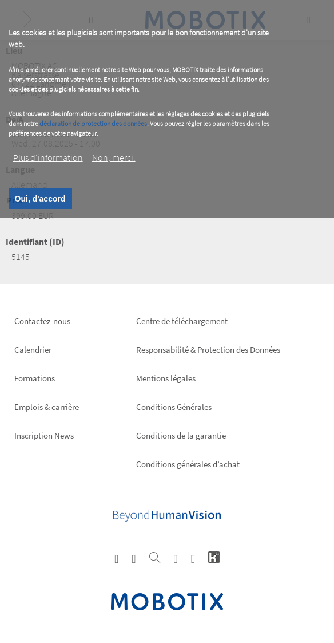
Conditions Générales (174, 406)
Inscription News (44, 435)
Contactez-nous (42, 320)
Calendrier (32, 349)
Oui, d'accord (40, 198)
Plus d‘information (48, 157)
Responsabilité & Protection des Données (208, 349)
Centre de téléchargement (182, 320)
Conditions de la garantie (181, 435)
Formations (34, 378)
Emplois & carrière (46, 406)
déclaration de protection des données (93, 123)
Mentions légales (166, 378)
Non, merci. (114, 157)
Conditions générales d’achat (188, 464)
